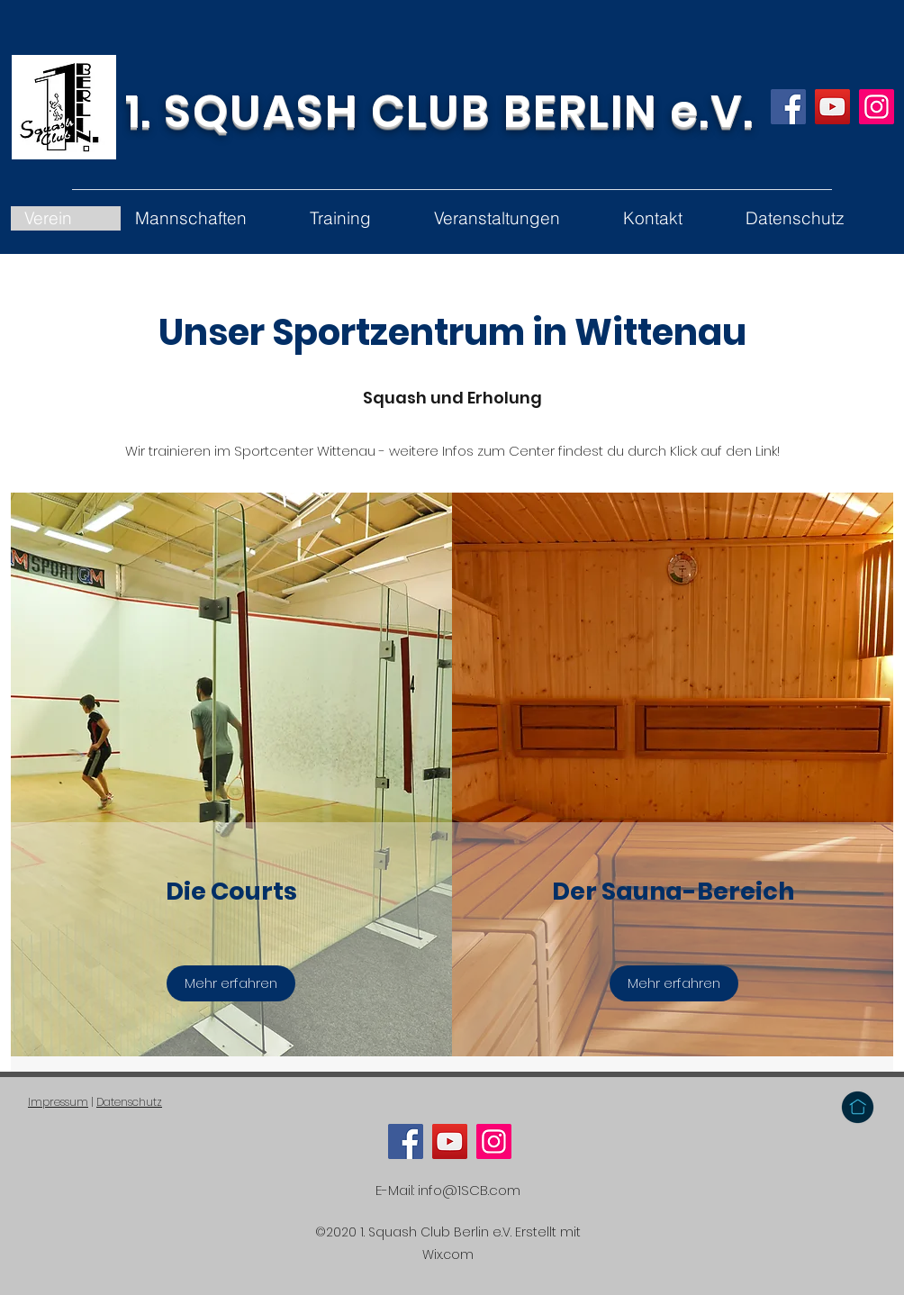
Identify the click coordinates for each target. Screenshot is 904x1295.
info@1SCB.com (469, 1190)
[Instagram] (876, 106)
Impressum (58, 1101)
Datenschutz (129, 1101)
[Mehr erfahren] (231, 983)
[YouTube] (832, 106)
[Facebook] (788, 106)
